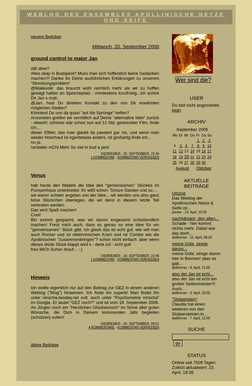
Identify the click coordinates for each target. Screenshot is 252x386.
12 (181, 151)
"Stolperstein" (185, 299)
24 (209, 157)
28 (192, 162)
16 (203, 151)
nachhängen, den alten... (195, 218)
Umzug (178, 193)
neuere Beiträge (46, 36)
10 (209, 146)
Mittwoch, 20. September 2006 (126, 46)
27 (186, 162)
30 (203, 162)
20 (186, 156)
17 (209, 151)
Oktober (203, 168)
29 (198, 162)
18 (175, 157)
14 (192, 151)
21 (192, 157)
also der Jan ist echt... (192, 273)
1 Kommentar (103, 157)
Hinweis (40, 277)
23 (203, 157)
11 (175, 151)
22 (198, 157)
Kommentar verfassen (138, 157)
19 (181, 157)
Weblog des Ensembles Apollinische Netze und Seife (126, 17)
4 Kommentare (102, 327)
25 (175, 162)
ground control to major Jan (64, 58)
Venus (38, 175)
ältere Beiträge (45, 344)
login (176, 110)
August (182, 168)
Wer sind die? (193, 80)
